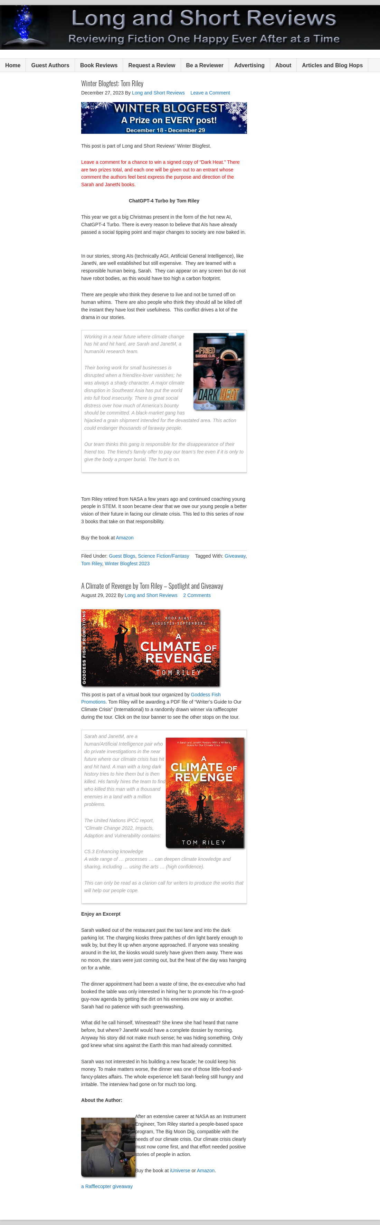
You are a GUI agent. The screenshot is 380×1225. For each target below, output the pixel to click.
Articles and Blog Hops (332, 65)
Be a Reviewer (205, 65)
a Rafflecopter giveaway (107, 1186)
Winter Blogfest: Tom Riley (112, 83)
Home (12, 65)
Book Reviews (98, 65)
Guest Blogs (122, 556)
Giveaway (235, 556)
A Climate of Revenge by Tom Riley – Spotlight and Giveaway (152, 585)
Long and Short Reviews (190, 27)
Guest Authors (50, 65)
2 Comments (197, 595)
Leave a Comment (210, 93)
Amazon (124, 537)
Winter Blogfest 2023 (127, 563)
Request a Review (151, 65)
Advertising (249, 65)
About (283, 65)
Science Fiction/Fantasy (163, 556)
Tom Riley (91, 563)
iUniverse (180, 1170)
